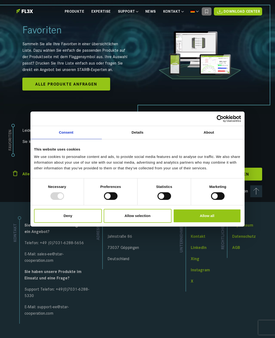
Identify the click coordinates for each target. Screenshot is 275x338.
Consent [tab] (66, 132)
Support (128, 12)
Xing (195, 258)
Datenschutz (244, 236)
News (150, 12)
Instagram (200, 269)
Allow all (207, 216)
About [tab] (209, 132)
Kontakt (173, 12)
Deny (68, 216)
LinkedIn (198, 247)
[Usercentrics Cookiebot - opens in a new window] (220, 118)
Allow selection (137, 216)
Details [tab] (137, 132)
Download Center (238, 11)
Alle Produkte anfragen (66, 84)
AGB (236, 247)
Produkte (74, 12)
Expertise (101, 12)
